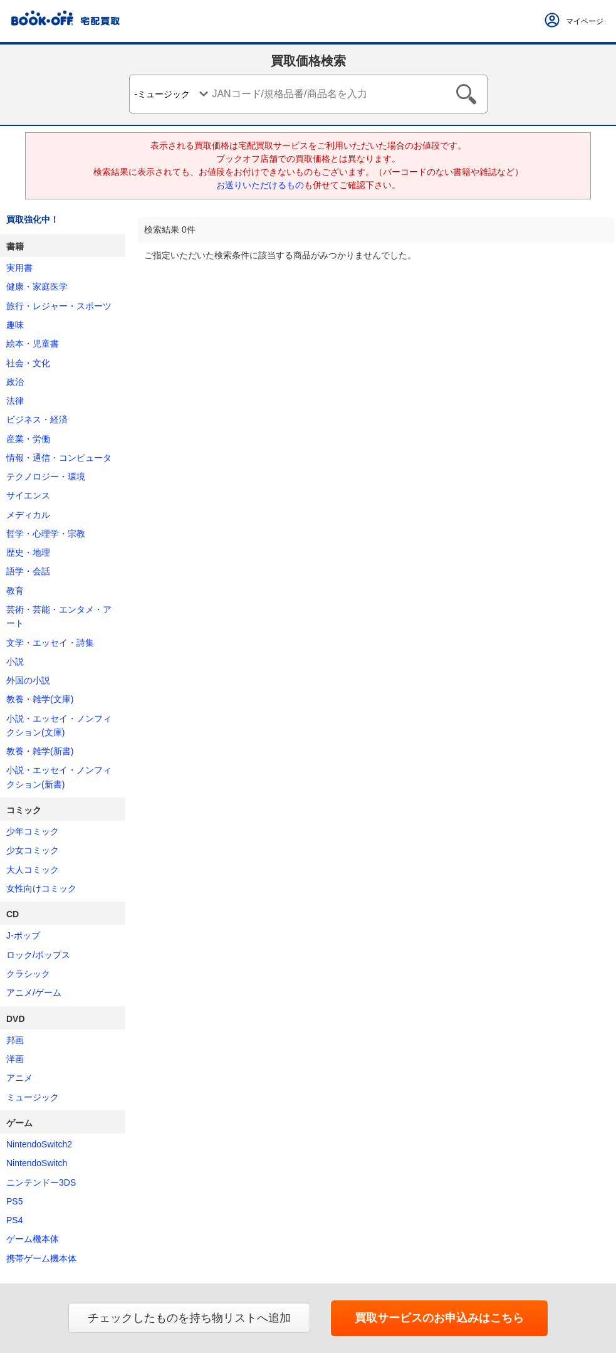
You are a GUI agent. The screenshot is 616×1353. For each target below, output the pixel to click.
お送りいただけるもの (260, 185)
